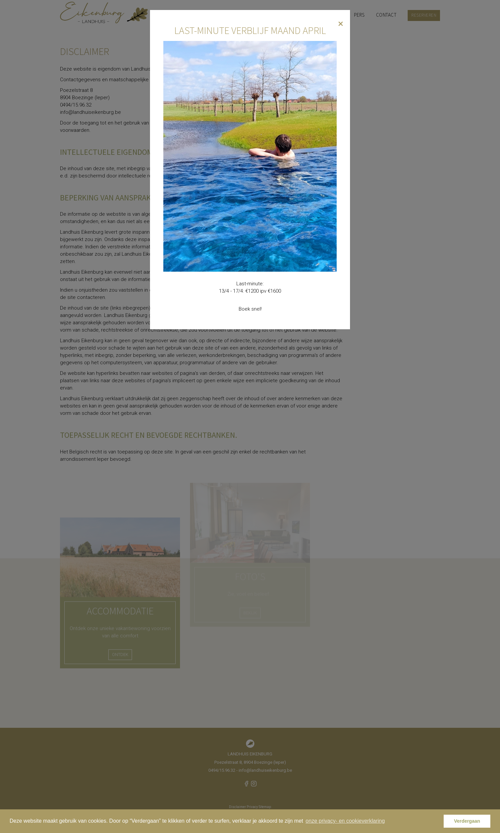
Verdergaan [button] (467, 821)
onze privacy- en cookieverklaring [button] (345, 821)
